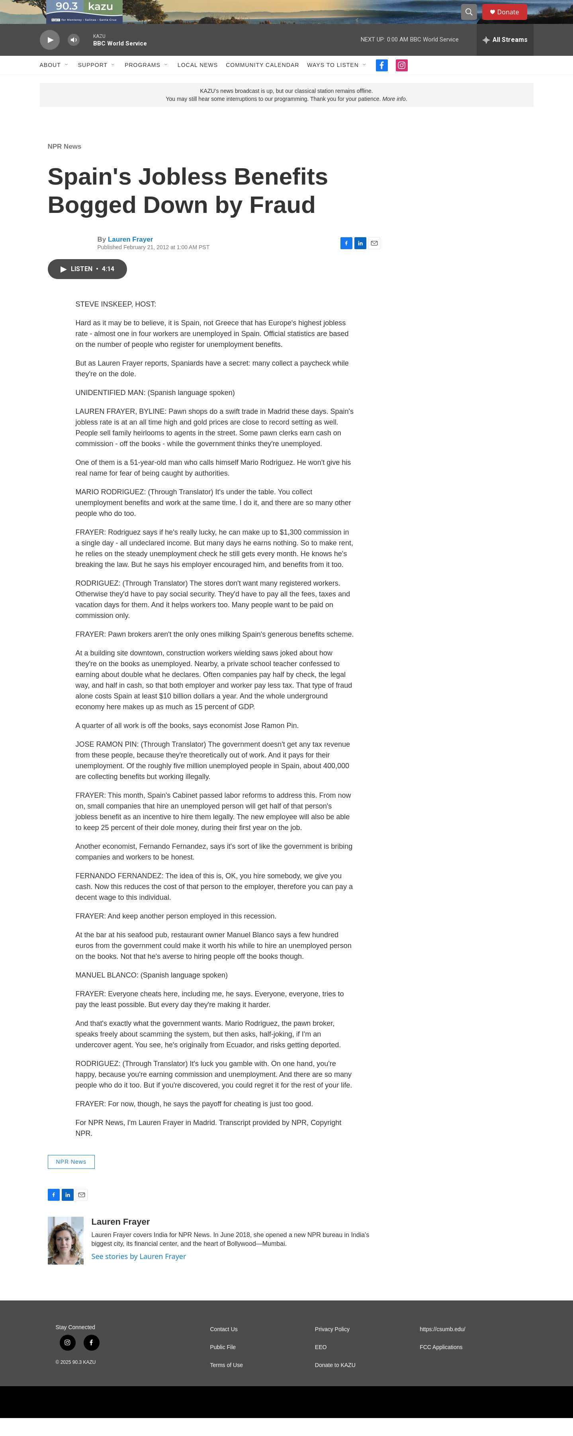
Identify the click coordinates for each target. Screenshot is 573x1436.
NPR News (65, 164)
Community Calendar (262, 83)
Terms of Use (226, 1383)
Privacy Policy (332, 1347)
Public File (223, 1365)
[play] (49, 58)
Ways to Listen (332, 83)
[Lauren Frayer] (66, 1259)
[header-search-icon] (473, 21)
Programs (142, 83)
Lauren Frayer (130, 257)
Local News (198, 83)
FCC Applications (441, 1365)
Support (93, 83)
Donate (513, 21)
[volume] (73, 58)
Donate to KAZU (335, 1383)
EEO (321, 1365)
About (50, 83)
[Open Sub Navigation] (67, 83)
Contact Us (224, 1347)
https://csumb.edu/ (442, 1347)
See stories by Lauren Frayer (139, 1274)
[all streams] (505, 58)
